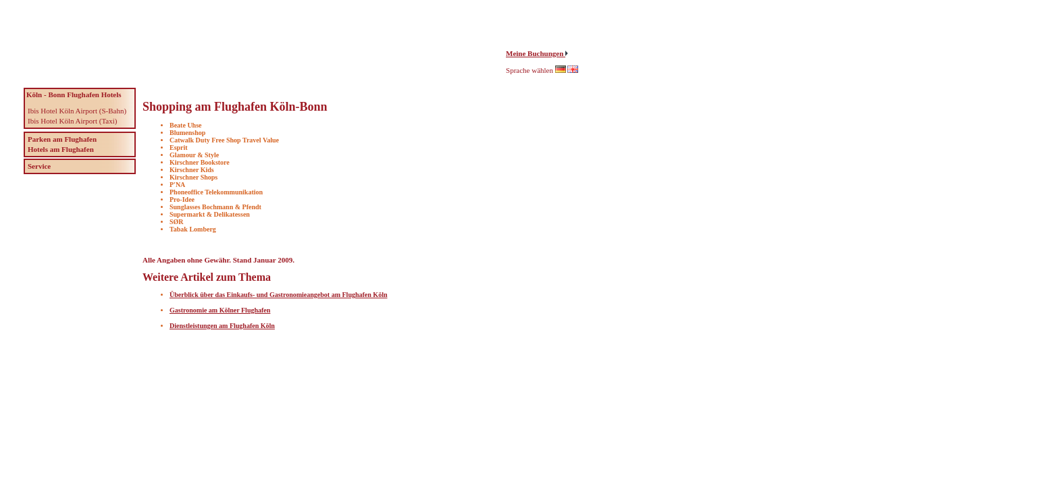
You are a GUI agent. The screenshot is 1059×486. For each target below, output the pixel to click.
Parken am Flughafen (62, 139)
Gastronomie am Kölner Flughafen (220, 310)
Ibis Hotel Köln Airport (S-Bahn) (77, 111)
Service (39, 166)
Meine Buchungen (535, 53)
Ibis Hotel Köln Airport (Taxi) (72, 121)
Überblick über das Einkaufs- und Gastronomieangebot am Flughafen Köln (278, 294)
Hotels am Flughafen (61, 149)
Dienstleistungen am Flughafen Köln (222, 325)
